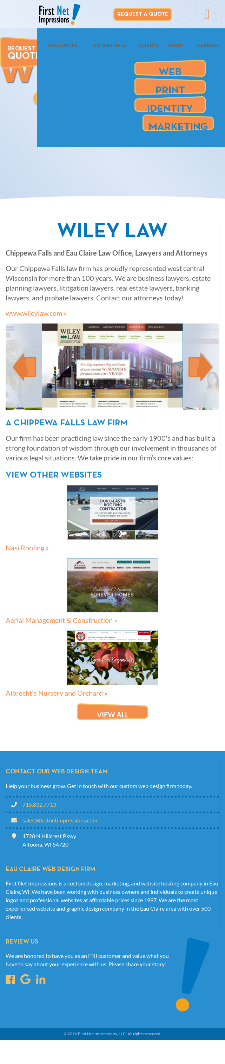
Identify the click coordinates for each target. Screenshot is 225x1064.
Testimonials (108, 45)
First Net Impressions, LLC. (102, 1033)
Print (170, 88)
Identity (170, 106)
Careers (208, 45)
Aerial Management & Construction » (61, 620)
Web (170, 70)
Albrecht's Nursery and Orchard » (56, 693)
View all (112, 714)
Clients (149, 45)
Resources (63, 45)
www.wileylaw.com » (36, 313)
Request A (24, 53)
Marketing (178, 124)
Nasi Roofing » (27, 547)
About (175, 45)
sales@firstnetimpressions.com (59, 820)
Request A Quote (142, 14)
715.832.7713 (39, 804)
